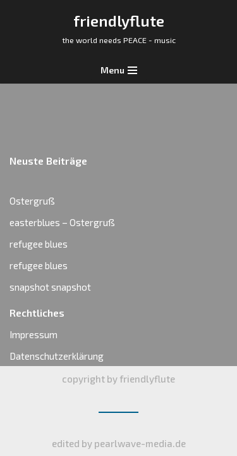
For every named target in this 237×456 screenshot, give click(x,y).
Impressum (33, 334)
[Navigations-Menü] (119, 70)
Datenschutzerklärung (56, 356)
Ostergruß (32, 200)
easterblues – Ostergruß (62, 222)
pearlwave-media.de (140, 443)
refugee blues (38, 244)
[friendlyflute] (119, 28)
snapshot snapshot (50, 287)
